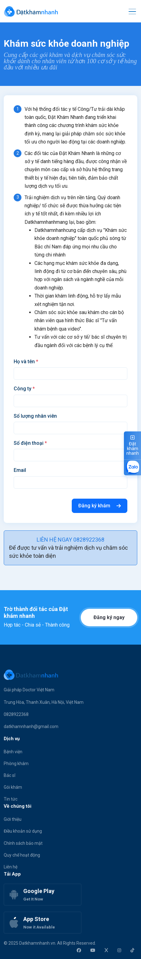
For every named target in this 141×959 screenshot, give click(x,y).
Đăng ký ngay (109, 617)
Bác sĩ (9, 775)
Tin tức (10, 799)
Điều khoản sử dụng (23, 831)
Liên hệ (10, 866)
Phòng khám (16, 763)
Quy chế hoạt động (22, 855)
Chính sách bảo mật (23, 843)
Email (20, 470)
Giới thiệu (12, 819)
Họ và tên (26, 361)
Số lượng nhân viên (35, 416)
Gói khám (13, 787)
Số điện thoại (30, 443)
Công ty (24, 389)
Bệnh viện (13, 751)
